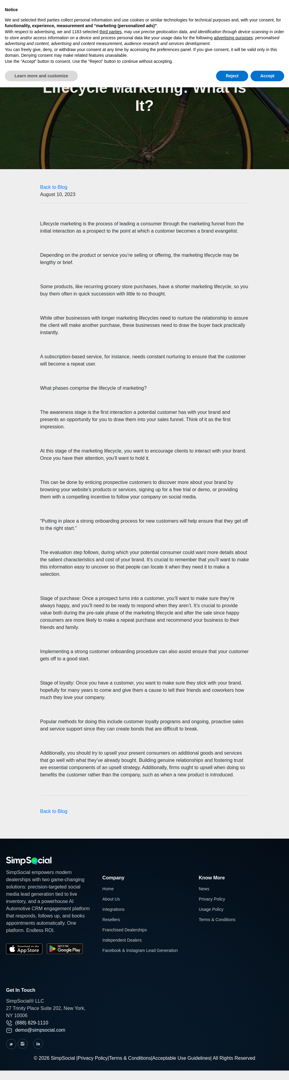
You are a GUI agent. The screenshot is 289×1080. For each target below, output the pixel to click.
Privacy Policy (212, 899)
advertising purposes (233, 37)
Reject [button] (232, 75)
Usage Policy (211, 909)
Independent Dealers (122, 940)
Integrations (113, 909)
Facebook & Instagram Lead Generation (140, 950)
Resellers (111, 919)
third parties (111, 31)
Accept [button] (267, 75)
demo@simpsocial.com (35, 1030)
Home (107, 888)
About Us (111, 899)
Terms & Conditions (217, 919)
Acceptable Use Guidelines (181, 1058)
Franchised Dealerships (124, 929)
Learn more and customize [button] (41, 75)
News (204, 888)
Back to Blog (53, 187)
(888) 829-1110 (27, 1022)
